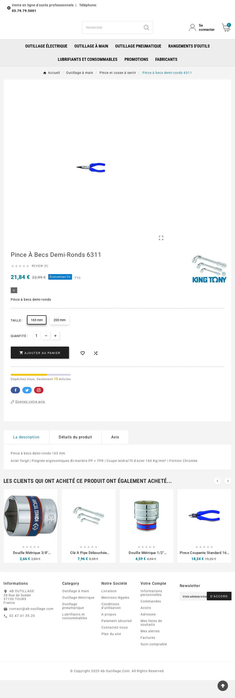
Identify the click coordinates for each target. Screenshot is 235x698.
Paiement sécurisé (116, 639)
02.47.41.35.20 (22, 633)
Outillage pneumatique (73, 624)
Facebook (15, 408)
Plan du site (111, 652)
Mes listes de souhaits (151, 640)
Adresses (148, 632)
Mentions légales (115, 615)
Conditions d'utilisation (111, 624)
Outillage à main (75, 609)
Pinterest (38, 408)
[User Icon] (202, 36)
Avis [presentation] (115, 455)
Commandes (151, 619)
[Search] (146, 36)
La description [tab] (26, 455)
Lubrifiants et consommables (74, 634)
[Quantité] (36, 353)
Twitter (27, 408)
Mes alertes (150, 649)
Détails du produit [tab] (75, 455)
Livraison (109, 609)
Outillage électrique (78, 615)
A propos (108, 632)
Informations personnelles (151, 611)
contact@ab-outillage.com (31, 627)
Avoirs (146, 626)
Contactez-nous (114, 645)
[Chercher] (111, 36)
